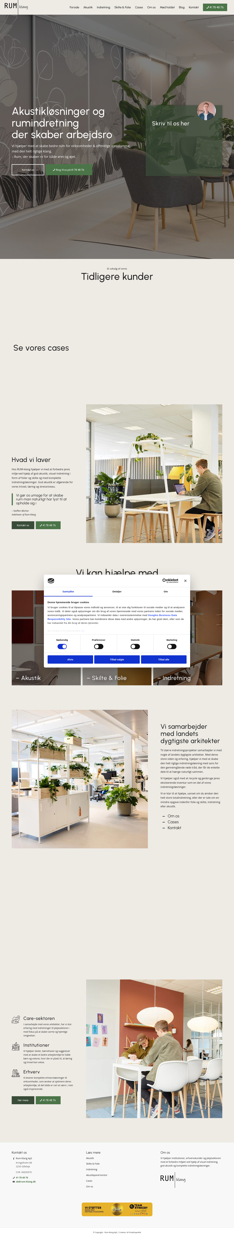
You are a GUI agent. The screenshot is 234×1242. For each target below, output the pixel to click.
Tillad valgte (117, 659)
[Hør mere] (23, 1105)
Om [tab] (166, 591)
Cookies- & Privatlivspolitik (130, 1237)
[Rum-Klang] (16, 7)
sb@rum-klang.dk (26, 1187)
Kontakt (174, 833)
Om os (173, 821)
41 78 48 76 (22, 1182)
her (83, 630)
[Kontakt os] (28, 169)
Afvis (70, 659)
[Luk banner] (185, 581)
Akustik (90, 1163)
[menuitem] (74, 7)
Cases (173, 827)
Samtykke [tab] (68, 591)
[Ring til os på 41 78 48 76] (69, 169)
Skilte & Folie (93, 1169)
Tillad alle (163, 659)
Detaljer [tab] (117, 591)
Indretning (91, 1174)
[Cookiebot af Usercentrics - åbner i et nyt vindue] (164, 580)
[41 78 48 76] (48, 525)
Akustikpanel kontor (96, 1180)
